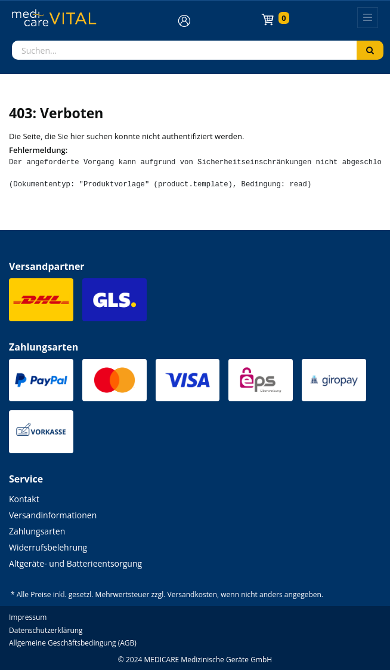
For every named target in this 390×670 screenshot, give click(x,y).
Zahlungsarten (37, 531)
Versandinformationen (53, 515)
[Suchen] (370, 50)
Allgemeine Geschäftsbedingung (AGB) (73, 643)
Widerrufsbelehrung (48, 547)
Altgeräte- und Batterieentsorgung (75, 563)
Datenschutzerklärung (46, 630)
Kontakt (24, 499)
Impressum (28, 617)
